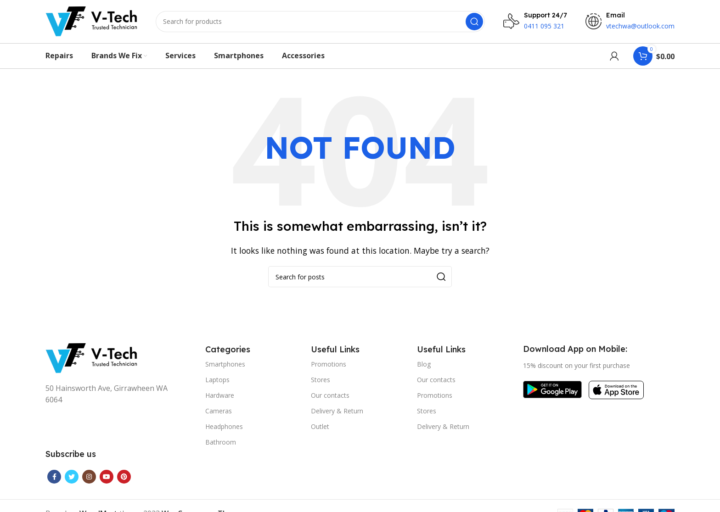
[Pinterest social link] (124, 479)
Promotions (328, 366)
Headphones (224, 429)
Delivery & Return (337, 413)
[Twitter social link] (72, 479)
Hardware (219, 398)
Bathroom (220, 445)
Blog (424, 366)
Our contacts (330, 398)
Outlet (320, 429)
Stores (320, 382)
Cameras (218, 413)
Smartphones (225, 366)
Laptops (217, 382)
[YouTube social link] (106, 479)
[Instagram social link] (89, 479)
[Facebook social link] (54, 479)
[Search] (320, 22)
